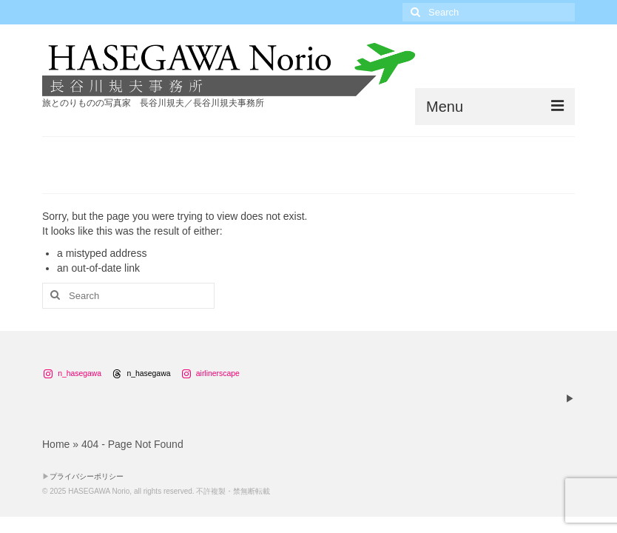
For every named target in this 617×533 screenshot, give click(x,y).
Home (56, 444)
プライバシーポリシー (87, 476)
